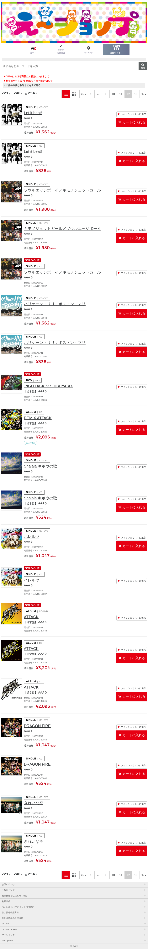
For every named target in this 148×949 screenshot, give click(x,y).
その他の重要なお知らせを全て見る (21, 85)
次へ (143, 94)
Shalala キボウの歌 (40, 466)
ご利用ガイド (8, 890)
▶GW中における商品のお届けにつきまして (26, 76)
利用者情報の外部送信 (12, 918)
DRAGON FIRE (37, 726)
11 (120, 94)
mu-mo (5, 923)
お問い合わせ (8, 884)
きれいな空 (33, 803)
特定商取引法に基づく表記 (14, 896)
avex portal (7, 940)
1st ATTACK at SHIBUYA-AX (48, 386)
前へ (83, 94)
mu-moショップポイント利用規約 (18, 907)
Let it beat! (33, 113)
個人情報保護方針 (10, 912)
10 (113, 94)
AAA (27, 118)
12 (128, 94)
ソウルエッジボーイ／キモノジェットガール (62, 190)
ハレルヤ (31, 536)
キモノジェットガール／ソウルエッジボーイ (62, 228)
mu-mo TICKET (9, 929)
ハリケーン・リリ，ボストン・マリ (55, 304)
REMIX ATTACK (38, 418)
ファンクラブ (8, 935)
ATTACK (31, 617)
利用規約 (6, 901)
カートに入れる (133, 122)
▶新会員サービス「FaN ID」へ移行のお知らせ (27, 81)
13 (135, 94)
